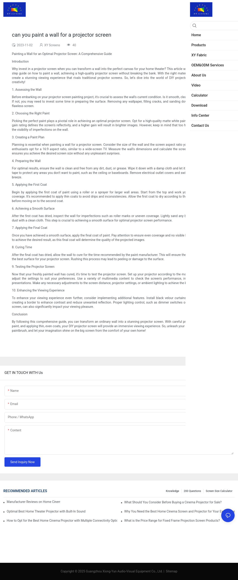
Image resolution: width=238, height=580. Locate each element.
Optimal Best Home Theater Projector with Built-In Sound (46, 511)
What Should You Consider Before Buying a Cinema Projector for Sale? (173, 502)
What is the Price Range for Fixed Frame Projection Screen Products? (172, 520)
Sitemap (171, 571)
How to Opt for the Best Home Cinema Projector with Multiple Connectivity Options (62, 520)
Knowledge (172, 491)
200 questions (192, 491)
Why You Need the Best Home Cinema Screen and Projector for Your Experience (179, 511)
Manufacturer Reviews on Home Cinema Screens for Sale (33, 502)
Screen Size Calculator (219, 491)
